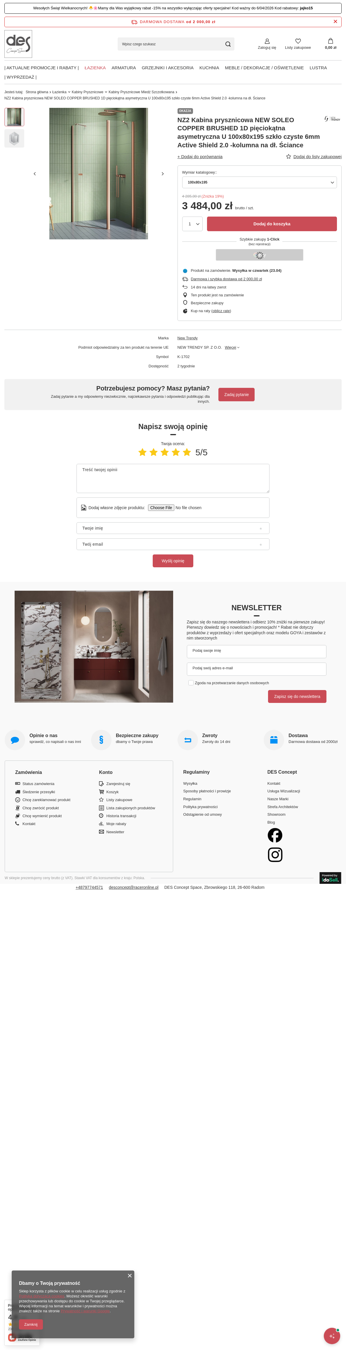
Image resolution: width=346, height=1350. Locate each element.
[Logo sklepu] (18, 44)
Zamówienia (28, 772)
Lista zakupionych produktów (130, 808)
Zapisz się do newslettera (297, 696)
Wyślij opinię (173, 561)
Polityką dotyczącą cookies (41, 1296)
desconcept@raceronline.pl (134, 887)
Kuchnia (209, 67)
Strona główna (37, 92)
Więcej (230, 347)
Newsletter (257, 608)
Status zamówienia (38, 784)
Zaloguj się (267, 47)
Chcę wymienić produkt (42, 816)
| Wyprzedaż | (20, 77)
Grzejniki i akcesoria (168, 67)
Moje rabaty (116, 824)
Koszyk (112, 792)
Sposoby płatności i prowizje (207, 791)
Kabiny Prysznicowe (87, 92)
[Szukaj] (227, 44)
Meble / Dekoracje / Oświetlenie (264, 67)
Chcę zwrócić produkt (40, 808)
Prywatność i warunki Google (85, 1311)
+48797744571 (89, 887)
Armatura (124, 67)
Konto (105, 772)
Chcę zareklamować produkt (46, 800)
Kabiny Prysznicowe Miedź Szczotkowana (141, 92)
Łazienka (95, 67)
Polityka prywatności (200, 807)
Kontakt (28, 824)
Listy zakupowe (298, 47)
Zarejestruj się (118, 784)
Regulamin (192, 799)
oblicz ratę (221, 311)
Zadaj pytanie (236, 394)
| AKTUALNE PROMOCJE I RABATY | (41, 67)
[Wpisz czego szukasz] (176, 44)
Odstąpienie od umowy (202, 814)
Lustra (318, 67)
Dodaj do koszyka (272, 223)
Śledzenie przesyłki (38, 792)
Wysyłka (190, 783)
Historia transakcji (121, 816)
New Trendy (188, 338)
